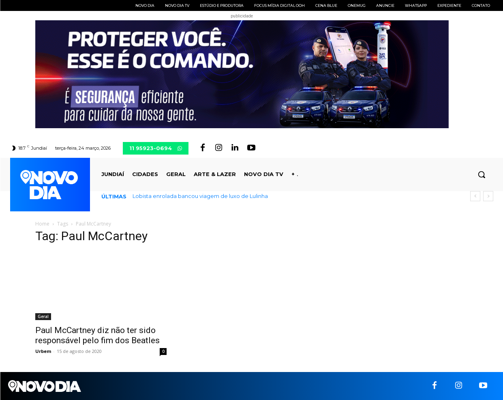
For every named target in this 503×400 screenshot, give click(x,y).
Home (42, 223)
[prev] (475, 196)
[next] (488, 196)
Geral (43, 316)
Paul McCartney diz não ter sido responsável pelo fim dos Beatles (97, 335)
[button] (481, 174)
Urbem (43, 351)
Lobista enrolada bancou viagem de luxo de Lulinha (200, 196)
